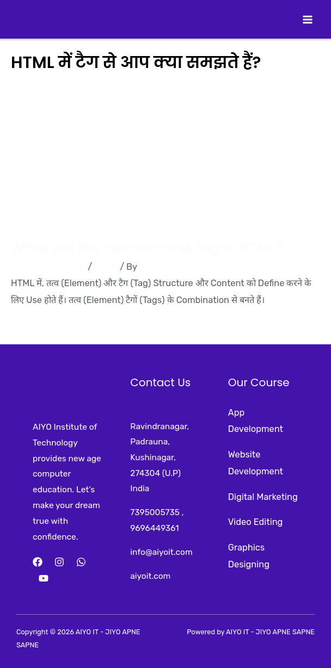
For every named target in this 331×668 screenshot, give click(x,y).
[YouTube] (43, 578)
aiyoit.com (150, 576)
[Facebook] (37, 562)
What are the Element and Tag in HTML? (147, 247)
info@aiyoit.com (161, 552)
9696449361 (154, 528)
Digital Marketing (263, 497)
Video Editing (255, 522)
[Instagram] (59, 562)
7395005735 (155, 512)
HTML (106, 267)
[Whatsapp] (81, 562)
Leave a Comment (48, 267)
